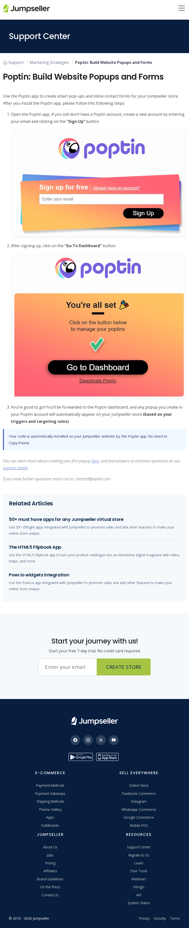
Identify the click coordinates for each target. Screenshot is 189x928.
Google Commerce (139, 817)
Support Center (139, 847)
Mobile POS (139, 825)
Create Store (124, 666)
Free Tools (138, 871)
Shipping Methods (50, 801)
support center (15, 468)
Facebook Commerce (139, 793)
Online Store (139, 785)
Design (138, 887)
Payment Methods (50, 785)
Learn (138, 863)
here (95, 461)
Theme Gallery (50, 809)
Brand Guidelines (50, 879)
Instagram (139, 801)
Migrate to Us (138, 855)
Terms (175, 918)
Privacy (144, 918)
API (138, 895)
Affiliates (50, 871)
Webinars (138, 879)
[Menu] (181, 8)
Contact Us (50, 895)
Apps (50, 817)
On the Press (50, 887)
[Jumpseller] (94, 721)
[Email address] (67, 667)
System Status (139, 902)
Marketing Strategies (49, 62)
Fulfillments (50, 825)
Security (160, 918)
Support (13, 62)
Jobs (50, 855)
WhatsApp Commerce (139, 809)
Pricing (50, 863)
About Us (50, 847)
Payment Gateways (50, 793)
